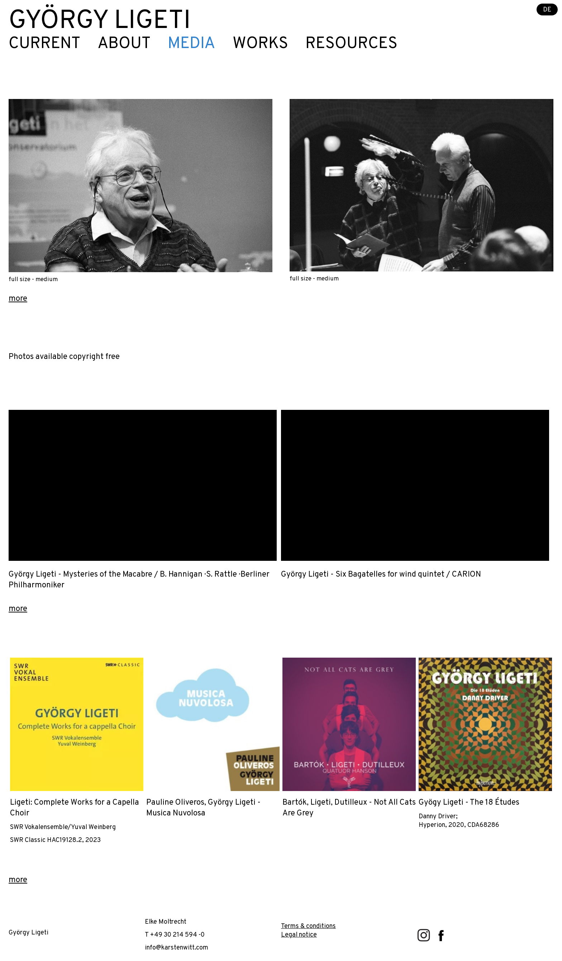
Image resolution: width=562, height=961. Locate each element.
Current (44, 44)
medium (46, 279)
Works (260, 44)
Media (191, 44)
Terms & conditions (308, 926)
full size (19, 279)
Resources (351, 44)
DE (547, 10)
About (124, 44)
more (18, 299)
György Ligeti (100, 21)
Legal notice (299, 935)
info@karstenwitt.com (176, 948)
